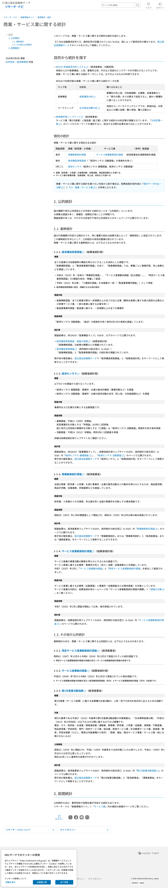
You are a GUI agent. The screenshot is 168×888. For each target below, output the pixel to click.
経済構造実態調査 (77, 160)
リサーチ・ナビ (10, 17)
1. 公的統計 (14, 38)
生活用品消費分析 (89, 108)
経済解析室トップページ (69, 116)
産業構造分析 (87, 96)
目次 (9, 34)
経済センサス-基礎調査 (78, 455)
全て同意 (64, 882)
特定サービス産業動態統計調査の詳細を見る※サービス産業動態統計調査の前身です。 (94, 660)
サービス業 (99, 806)
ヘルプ (148, 5)
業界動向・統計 (44, 17)
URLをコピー (59, 817)
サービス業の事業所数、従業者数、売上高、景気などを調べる (83, 175)
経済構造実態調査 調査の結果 (74, 341)
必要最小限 (42, 882)
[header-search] (121, 5)
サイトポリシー (95, 878)
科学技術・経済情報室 (17, 62)
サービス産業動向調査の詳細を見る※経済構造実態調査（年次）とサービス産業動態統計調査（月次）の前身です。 (107, 680)
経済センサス (74, 166)
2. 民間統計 (14, 48)
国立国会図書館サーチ (85, 358)
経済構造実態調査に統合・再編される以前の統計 (78, 287)
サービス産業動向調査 (91, 568)
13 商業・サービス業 (83, 187)
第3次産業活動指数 (74, 690)
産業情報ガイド (27, 17)
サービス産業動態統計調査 (109, 154)
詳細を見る (10, 882)
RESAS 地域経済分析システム (72, 66)
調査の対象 (158, 589)
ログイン (160, 5)
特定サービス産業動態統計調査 (124, 568)
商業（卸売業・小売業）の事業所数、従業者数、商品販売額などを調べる (88, 172)
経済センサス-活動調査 (111, 455)
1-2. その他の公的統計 (22, 44)
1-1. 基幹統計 (18, 41)
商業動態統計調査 (77, 154)
